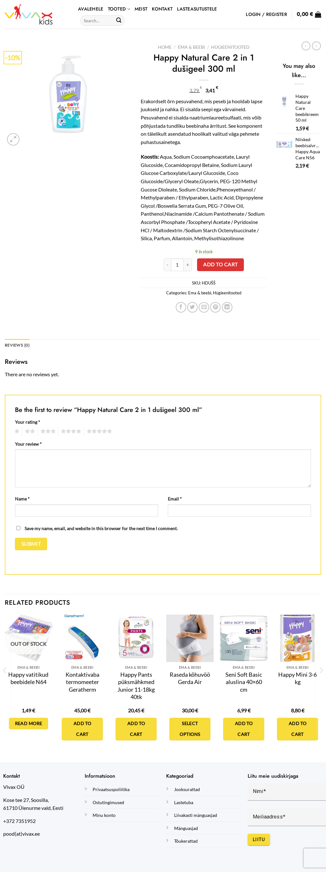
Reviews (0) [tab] (17, 345)
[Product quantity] (177, 264)
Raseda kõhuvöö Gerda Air (190, 678)
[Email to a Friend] (204, 307)
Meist (141, 9)
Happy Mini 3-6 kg (297, 678)
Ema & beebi (191, 47)
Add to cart (220, 264)
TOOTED (119, 9)
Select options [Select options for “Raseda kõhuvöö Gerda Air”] (190, 729)
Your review (28, 444)
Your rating (27, 422)
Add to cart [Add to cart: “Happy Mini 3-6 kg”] (298, 729)
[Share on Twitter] (192, 307)
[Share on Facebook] (181, 307)
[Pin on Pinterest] (215, 307)
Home (165, 47)
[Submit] (118, 20)
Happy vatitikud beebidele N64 (28, 678)
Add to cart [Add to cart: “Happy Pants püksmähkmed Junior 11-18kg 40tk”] (136, 729)
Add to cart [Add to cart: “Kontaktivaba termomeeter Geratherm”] (82, 729)
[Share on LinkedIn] (227, 307)
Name (22, 498)
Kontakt (162, 9)
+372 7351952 (19, 821)
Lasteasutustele (197, 9)
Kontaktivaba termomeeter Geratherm (82, 682)
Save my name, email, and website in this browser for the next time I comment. (101, 528)
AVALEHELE (90, 9)
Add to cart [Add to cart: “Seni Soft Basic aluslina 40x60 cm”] (244, 729)
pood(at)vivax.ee (21, 834)
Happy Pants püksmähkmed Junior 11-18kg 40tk (136, 685)
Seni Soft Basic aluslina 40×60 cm (243, 682)
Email (175, 498)
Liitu (259, 839)
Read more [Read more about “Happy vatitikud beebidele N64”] (28, 723)
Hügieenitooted (230, 47)
